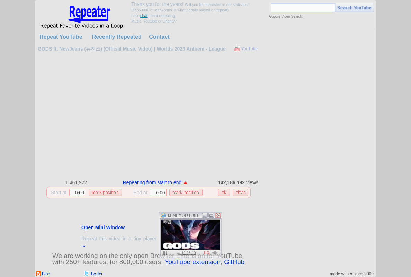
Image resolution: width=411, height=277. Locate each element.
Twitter (96, 273)
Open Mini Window (103, 227)
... (83, 245)
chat (144, 16)
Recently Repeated (117, 37)
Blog (46, 273)
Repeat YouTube (60, 37)
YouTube (249, 48)
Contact (159, 37)
